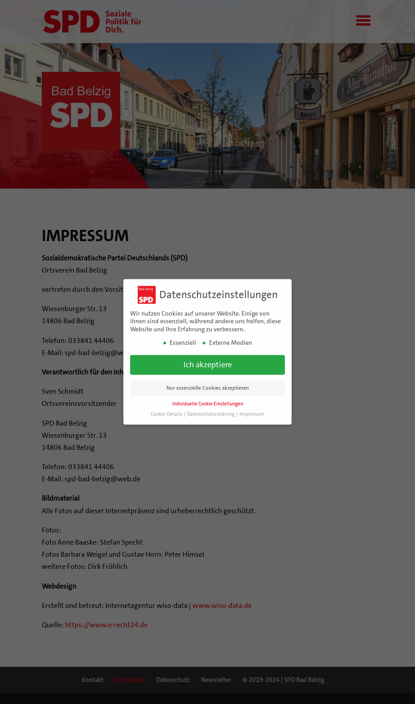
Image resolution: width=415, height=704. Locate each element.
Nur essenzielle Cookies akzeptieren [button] (207, 386)
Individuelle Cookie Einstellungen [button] (207, 402)
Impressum (252, 412)
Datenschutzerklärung (211, 412)
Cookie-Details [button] (167, 412)
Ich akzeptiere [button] (207, 362)
